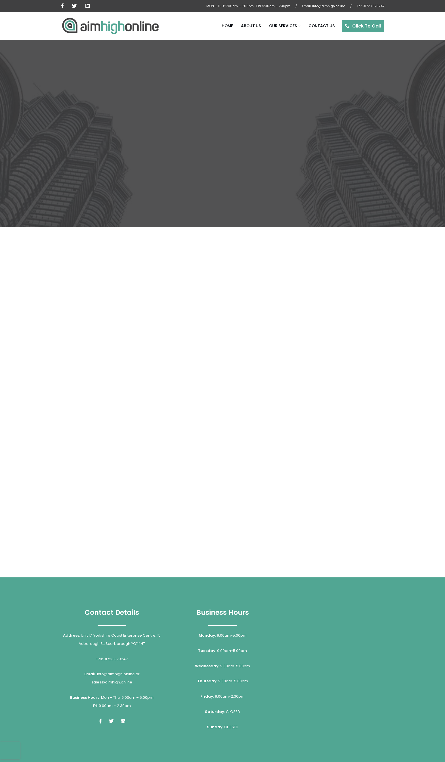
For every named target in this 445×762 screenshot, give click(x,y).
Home (227, 26)
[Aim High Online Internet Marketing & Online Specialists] (110, 26)
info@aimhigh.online (328, 6)
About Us (251, 26)
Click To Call (366, 26)
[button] (300, 26)
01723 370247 (373, 6)
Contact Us (321, 26)
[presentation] (10, 750)
